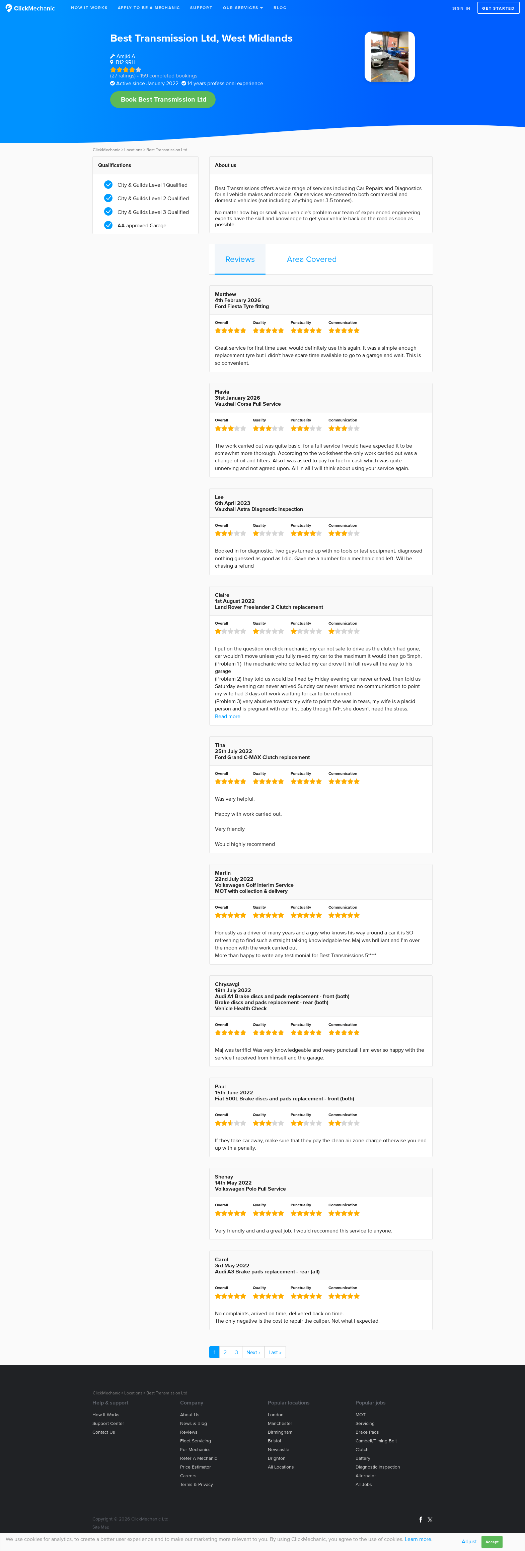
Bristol (274, 1440)
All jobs (364, 1484)
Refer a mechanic (198, 1458)
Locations (133, 149)
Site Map (100, 1527)
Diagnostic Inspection (378, 1467)
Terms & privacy (196, 1484)
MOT (361, 1414)
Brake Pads (367, 1432)
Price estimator (195, 1467)
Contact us (103, 1432)
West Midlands (257, 38)
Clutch (362, 1449)
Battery (363, 1458)
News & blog (193, 1423)
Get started (498, 8)
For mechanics (195, 1449)
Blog (280, 7)
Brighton (277, 1458)
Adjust (469, 1541)
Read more (227, 716)
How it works (106, 1414)
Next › (253, 1352)
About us (190, 1414)
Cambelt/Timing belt (376, 1440)
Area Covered (312, 259)
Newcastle (278, 1449)
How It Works (89, 7)
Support (201, 7)
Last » (275, 1352)
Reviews (240, 259)
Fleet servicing (195, 1440)
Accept (492, 1542)
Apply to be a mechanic (149, 7)
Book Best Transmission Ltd (164, 99)
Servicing (365, 1423)
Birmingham (280, 1432)
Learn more (418, 1539)
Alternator (366, 1475)
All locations (281, 1467)
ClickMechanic (106, 149)
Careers (188, 1475)
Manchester (280, 1423)
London (276, 1414)
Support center (108, 1423)
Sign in (461, 8)
